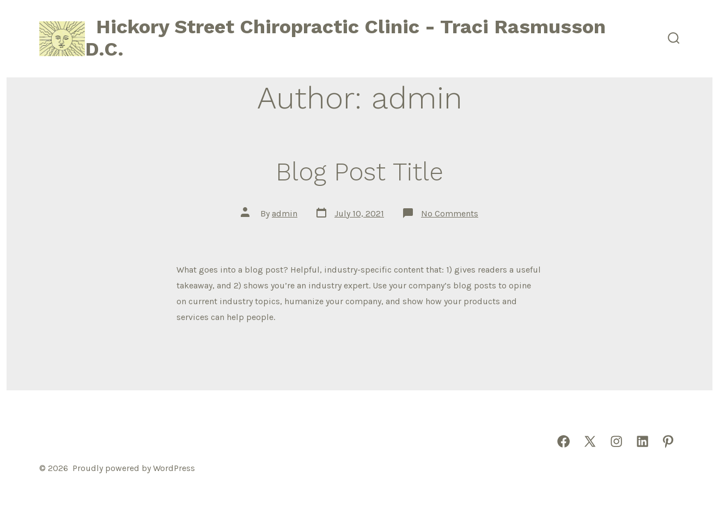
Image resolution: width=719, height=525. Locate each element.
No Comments (449, 213)
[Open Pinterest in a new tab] (668, 441)
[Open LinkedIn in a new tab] (642, 441)
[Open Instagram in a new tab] (616, 441)
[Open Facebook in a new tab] (563, 441)
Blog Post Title (359, 171)
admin (284, 213)
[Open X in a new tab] (589, 441)
